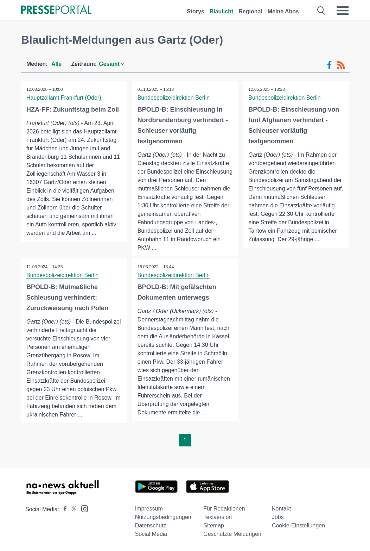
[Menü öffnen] (342, 10)
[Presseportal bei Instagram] (82, 508)
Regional (250, 11)
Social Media (151, 534)
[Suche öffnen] (321, 10)
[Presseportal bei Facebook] (63, 509)
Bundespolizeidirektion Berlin (174, 98)
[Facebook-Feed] (329, 65)
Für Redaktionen (224, 509)
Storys (195, 11)
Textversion (217, 517)
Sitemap (213, 525)
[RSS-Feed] (340, 65)
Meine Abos (283, 11)
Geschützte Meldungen (232, 534)
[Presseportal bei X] (72, 509)
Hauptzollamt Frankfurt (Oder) (63, 98)
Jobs (278, 517)
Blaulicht (222, 11)
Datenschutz (150, 525)
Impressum (149, 509)
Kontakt (281, 509)
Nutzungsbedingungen (163, 517)
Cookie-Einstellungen (298, 525)
